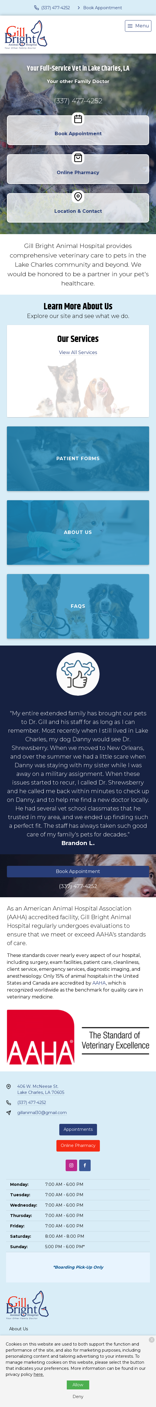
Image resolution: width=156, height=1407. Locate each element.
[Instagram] (71, 1165)
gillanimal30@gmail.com (42, 1112)
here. (39, 1374)
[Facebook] (85, 1165)
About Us (18, 1328)
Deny (78, 1396)
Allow (78, 1384)
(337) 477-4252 (78, 101)
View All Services (78, 352)
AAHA (99, 983)
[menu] (138, 26)
